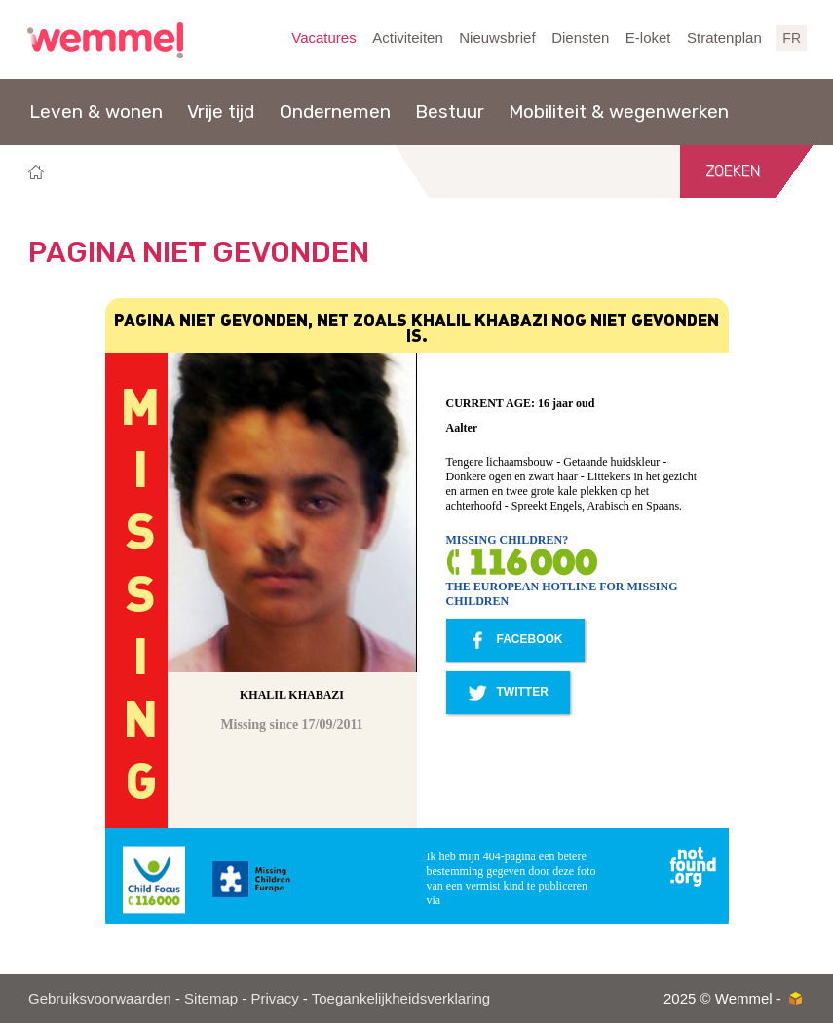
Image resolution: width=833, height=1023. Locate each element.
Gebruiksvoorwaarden (99, 998)
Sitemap (211, 998)
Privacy (274, 998)
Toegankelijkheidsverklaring (401, 998)
